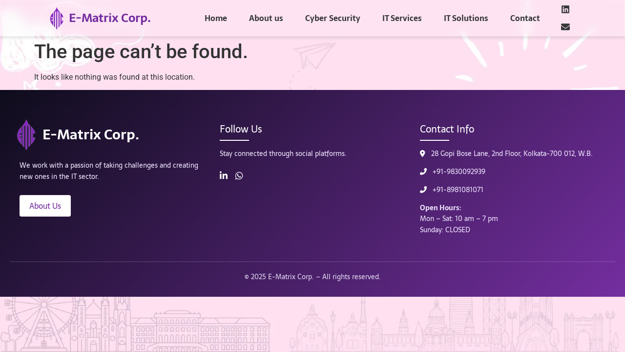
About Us (45, 205)
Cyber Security (332, 18)
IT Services (402, 18)
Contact (525, 18)
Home (216, 18)
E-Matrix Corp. (110, 17)
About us (266, 18)
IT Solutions (466, 18)
